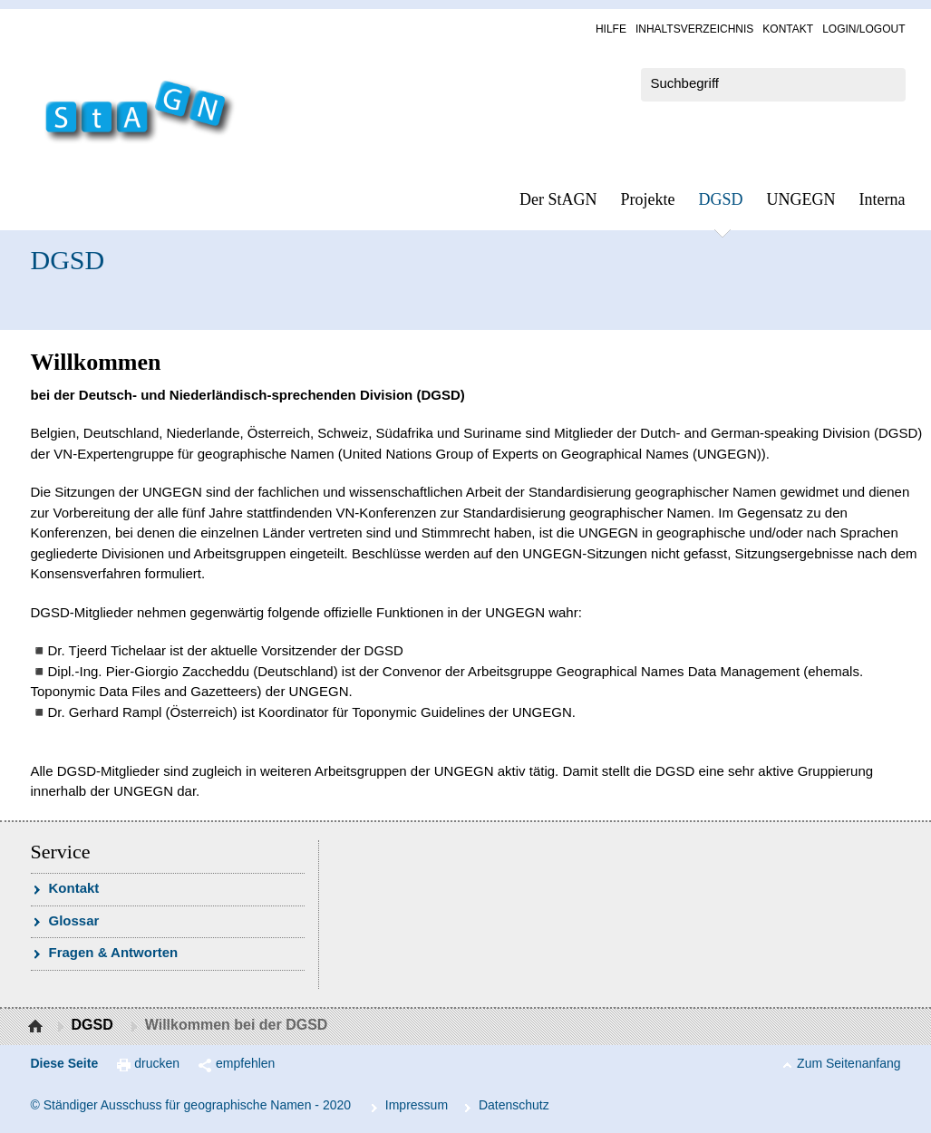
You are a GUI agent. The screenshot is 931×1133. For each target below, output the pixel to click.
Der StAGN (558, 199)
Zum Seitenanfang (848, 1063)
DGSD (721, 199)
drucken (156, 1063)
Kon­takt (787, 29)
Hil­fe (611, 29)
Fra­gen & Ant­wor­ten (114, 952)
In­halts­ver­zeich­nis (694, 29)
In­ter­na (882, 199)
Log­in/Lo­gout (863, 29)
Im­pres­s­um (416, 1105)
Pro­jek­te (648, 199)
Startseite (37, 1027)
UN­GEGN (801, 199)
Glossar (74, 920)
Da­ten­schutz (514, 1105)
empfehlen (245, 1063)
